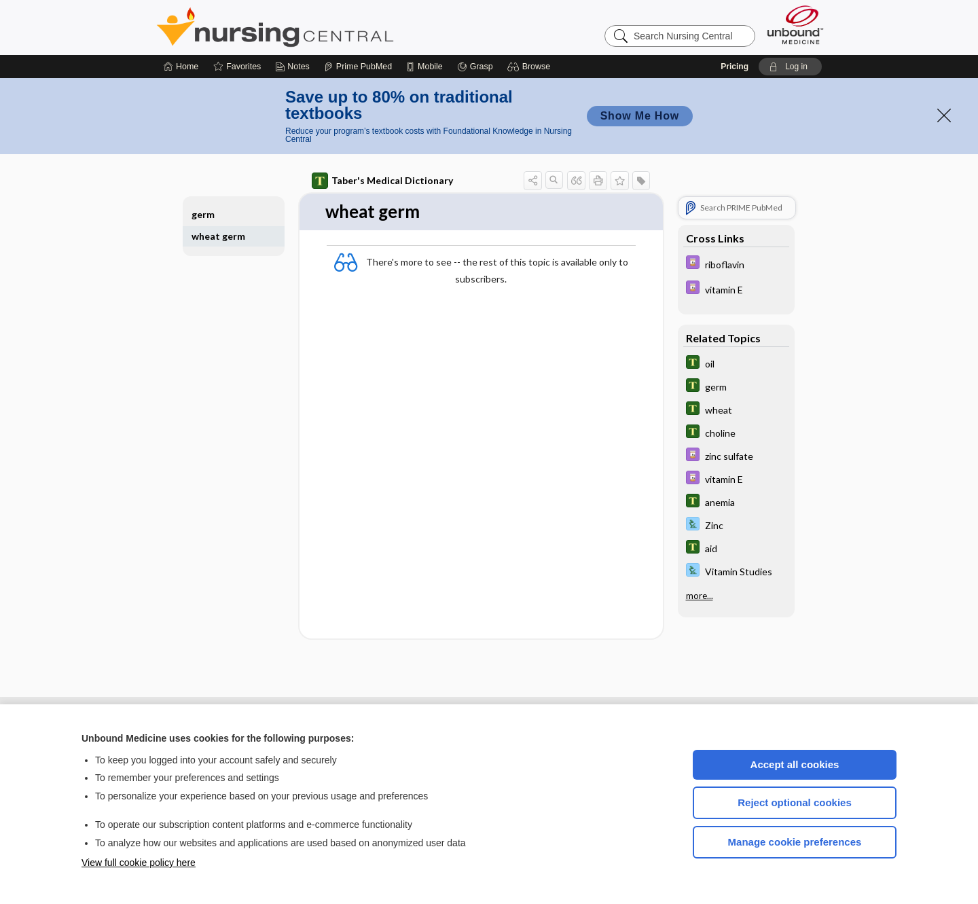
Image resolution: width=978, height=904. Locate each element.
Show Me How (639, 116)
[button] (530, 66)
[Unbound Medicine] (795, 24)
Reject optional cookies (795, 802)
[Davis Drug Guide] (736, 263)
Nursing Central (326, 27)
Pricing (734, 66)
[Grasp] (475, 66)
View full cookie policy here (139, 862)
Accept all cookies (794, 764)
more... (699, 595)
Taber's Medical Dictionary (382, 181)
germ (203, 214)
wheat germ (218, 236)
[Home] (181, 66)
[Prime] (358, 66)
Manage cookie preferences (795, 842)
